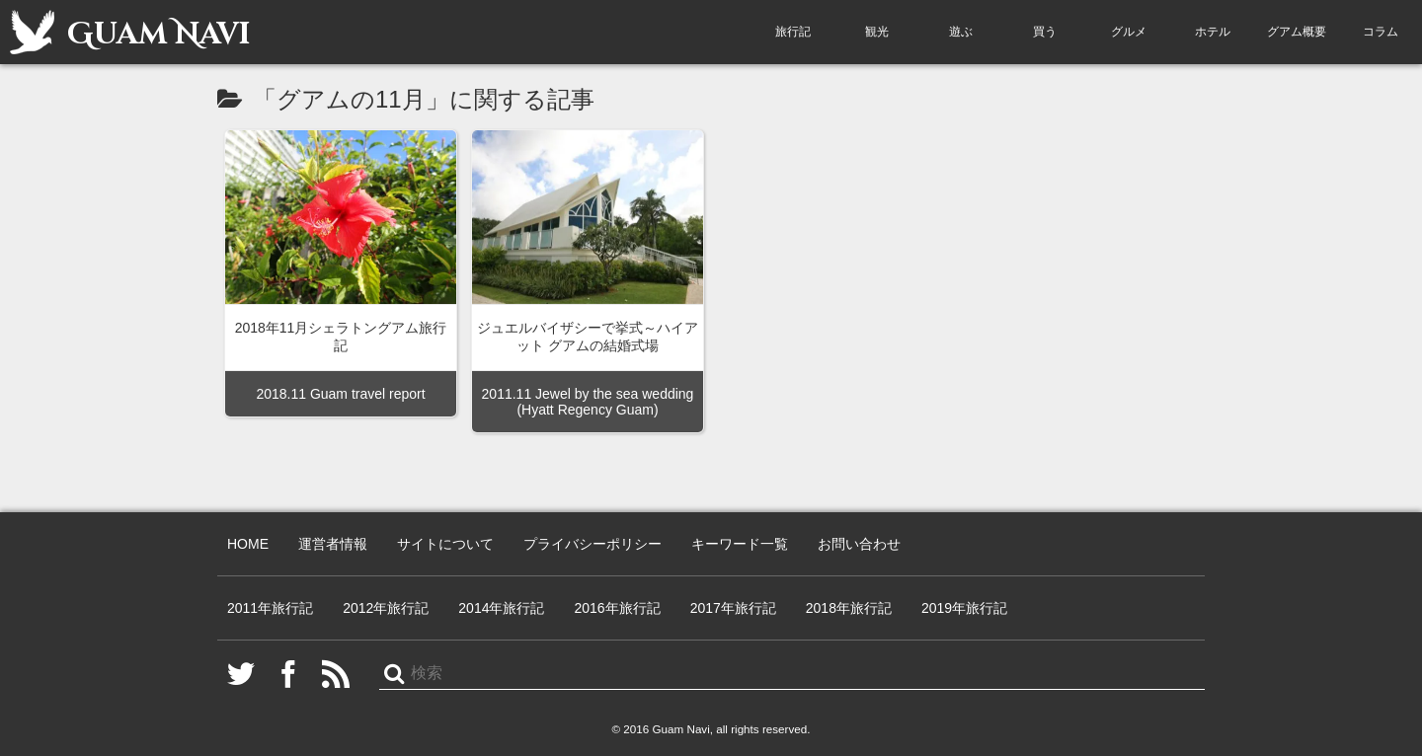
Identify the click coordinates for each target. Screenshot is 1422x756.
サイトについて (445, 544)
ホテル (1212, 31)
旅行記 (793, 31)
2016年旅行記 (617, 608)
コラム (1380, 31)
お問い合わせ (859, 544)
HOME (248, 544)
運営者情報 (332, 544)
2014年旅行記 (501, 608)
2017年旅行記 (733, 608)
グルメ (1128, 31)
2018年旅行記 (849, 608)
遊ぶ (961, 31)
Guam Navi (130, 32)
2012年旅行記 (386, 608)
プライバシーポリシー (592, 544)
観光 (877, 31)
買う (1045, 31)
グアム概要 (1296, 31)
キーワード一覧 (739, 544)
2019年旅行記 (964, 608)
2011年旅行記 (270, 608)
